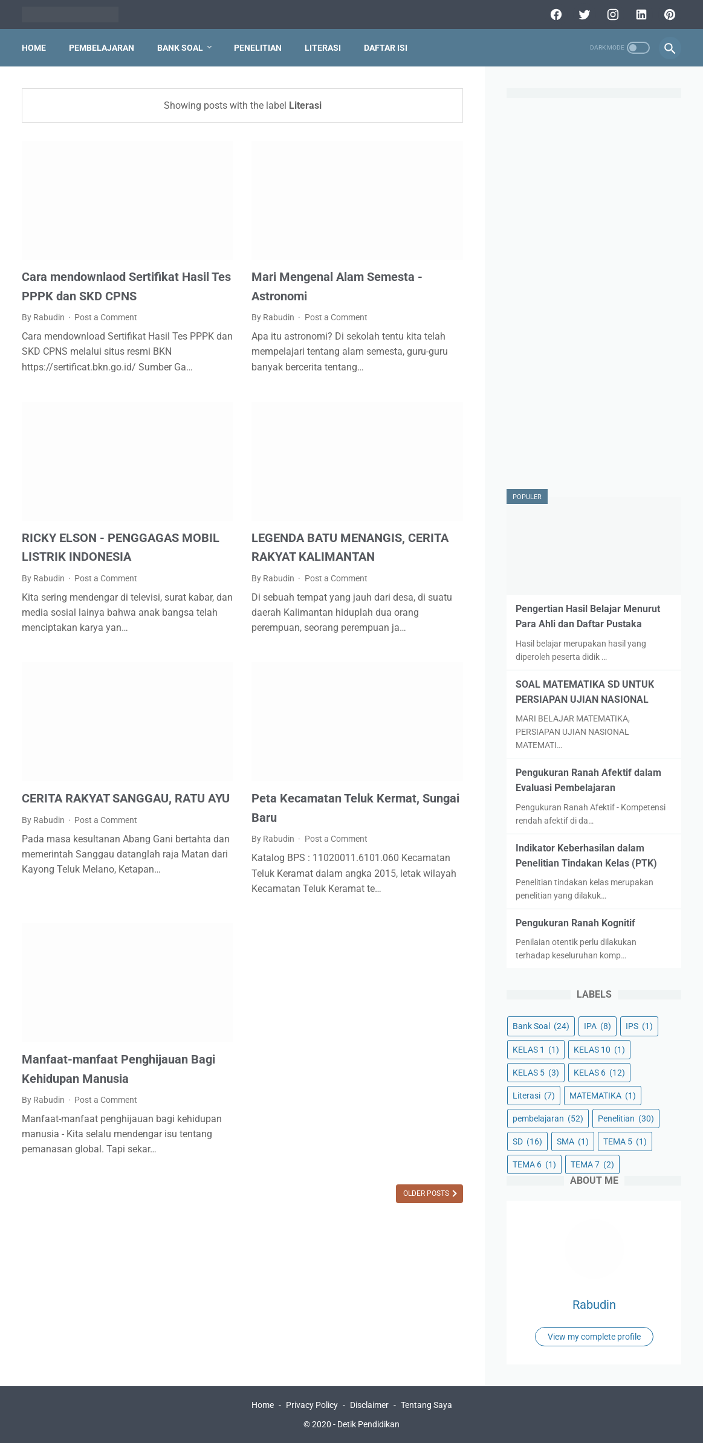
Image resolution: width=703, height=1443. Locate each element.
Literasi (534, 1095)
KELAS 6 (599, 1072)
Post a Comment (105, 317)
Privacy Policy (312, 1405)
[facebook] (555, 14)
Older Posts (427, 1193)
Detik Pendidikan (368, 1424)
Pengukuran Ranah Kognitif (575, 923)
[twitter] (583, 14)
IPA (597, 1026)
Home (34, 48)
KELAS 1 (536, 1049)
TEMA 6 (534, 1164)
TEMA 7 (592, 1164)
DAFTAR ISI (385, 48)
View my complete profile (594, 1336)
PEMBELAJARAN (101, 48)
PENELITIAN (258, 48)
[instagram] (611, 14)
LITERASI (323, 48)
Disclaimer (369, 1405)
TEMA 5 (625, 1141)
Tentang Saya (426, 1405)
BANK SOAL (180, 48)
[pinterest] (668, 14)
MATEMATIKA (602, 1095)
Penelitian (626, 1118)
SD (527, 1141)
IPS (639, 1026)
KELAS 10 (599, 1049)
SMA (573, 1141)
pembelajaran (548, 1118)
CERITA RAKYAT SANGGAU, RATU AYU (126, 798)
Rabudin (594, 1304)
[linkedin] (640, 14)
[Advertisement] (594, 294)
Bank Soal (541, 1026)
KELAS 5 (536, 1072)
